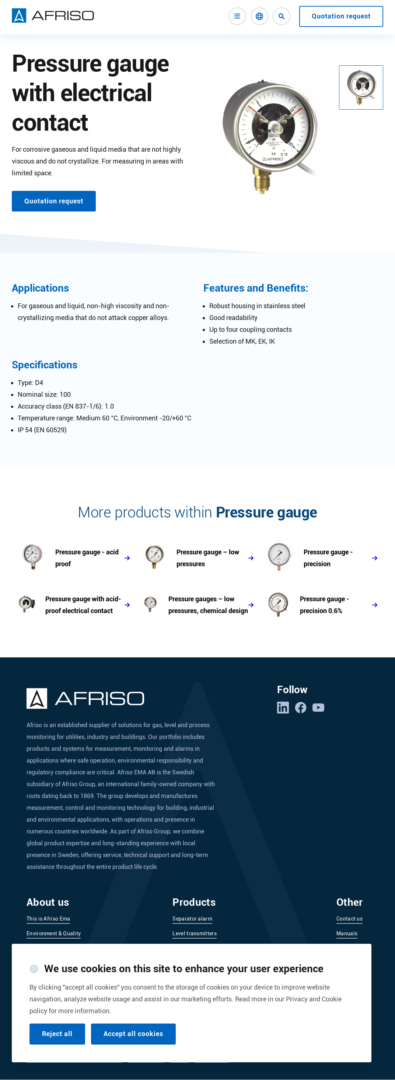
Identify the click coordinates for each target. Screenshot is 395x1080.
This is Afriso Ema (48, 919)
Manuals (346, 933)
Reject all (57, 1034)
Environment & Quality (54, 933)
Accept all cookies (133, 1034)
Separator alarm (192, 919)
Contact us (349, 919)
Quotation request (341, 16)
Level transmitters (194, 933)
